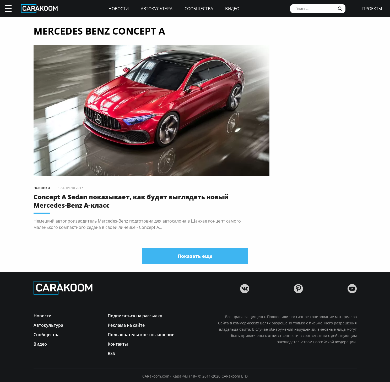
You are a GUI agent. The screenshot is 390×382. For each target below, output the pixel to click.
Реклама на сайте (126, 324)
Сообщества (199, 9)
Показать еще (195, 256)
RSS (111, 353)
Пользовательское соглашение (141, 334)
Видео (232, 9)
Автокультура (156, 9)
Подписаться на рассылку (135, 315)
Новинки (42, 188)
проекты (372, 9)
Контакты (118, 343)
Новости (119, 9)
